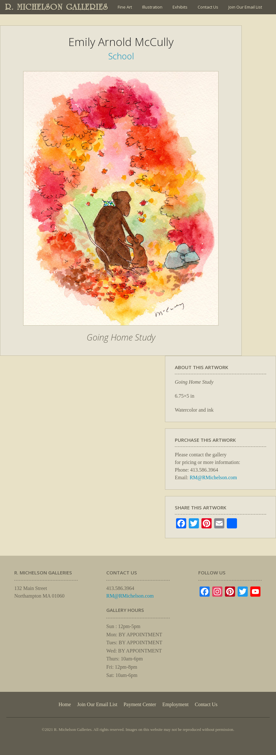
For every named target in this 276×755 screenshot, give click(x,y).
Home (64, 704)
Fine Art (125, 7)
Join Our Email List (245, 7)
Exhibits (180, 7)
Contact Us (208, 7)
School (121, 56)
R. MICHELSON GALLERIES (56, 7)
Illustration (152, 7)
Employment (175, 704)
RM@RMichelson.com (213, 477)
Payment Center (139, 704)
